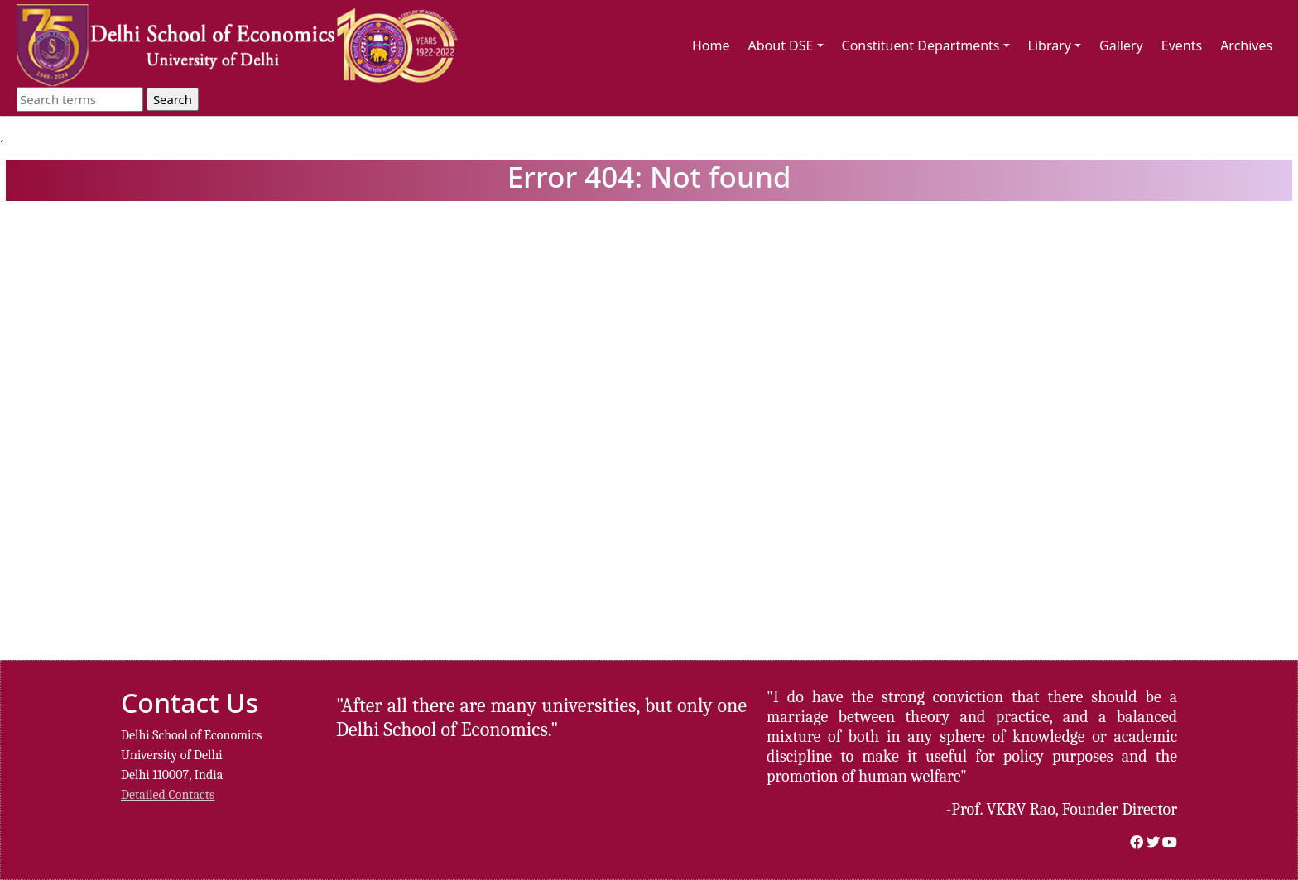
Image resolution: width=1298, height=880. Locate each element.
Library (1054, 45)
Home (711, 45)
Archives (1246, 45)
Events (1181, 45)
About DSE (786, 45)
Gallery (1121, 45)
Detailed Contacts (167, 794)
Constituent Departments (926, 45)
